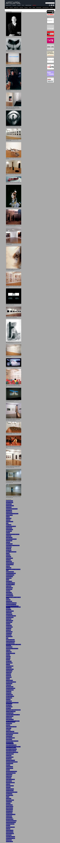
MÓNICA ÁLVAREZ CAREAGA (11, 615)
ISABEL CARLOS (8, 705)
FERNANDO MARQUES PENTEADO (11, 508)
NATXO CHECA (8, 548)
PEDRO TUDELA (8, 661)
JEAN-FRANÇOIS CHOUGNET (11, 822)
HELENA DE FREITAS (9, 768)
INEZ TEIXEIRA (8, 567)
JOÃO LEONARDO (9, 601)
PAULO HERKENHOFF (9, 716)
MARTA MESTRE (8, 667)
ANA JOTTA (8, 664)
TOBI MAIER (8, 725)
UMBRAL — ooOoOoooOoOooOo (11, 551)
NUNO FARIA (8, 699)
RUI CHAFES (8, 650)
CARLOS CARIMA (9, 510)
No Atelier (51, 7)
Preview (30, 7)
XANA (7, 638)
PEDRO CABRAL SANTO (10, 696)
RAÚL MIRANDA (9, 612)
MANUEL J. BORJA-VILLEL (10, 836)
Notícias (7, 7)
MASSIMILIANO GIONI (9, 719)
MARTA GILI (8, 765)
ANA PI (7, 523)
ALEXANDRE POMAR (9, 806)
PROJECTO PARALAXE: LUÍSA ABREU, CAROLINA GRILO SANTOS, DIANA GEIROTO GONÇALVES (13, 607)
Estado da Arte (16, 7)
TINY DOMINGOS (9, 776)
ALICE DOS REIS (8, 507)
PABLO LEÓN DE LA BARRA (10, 814)
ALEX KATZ (8, 659)
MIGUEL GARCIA (9, 633)
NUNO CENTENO (9, 625)
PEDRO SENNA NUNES (9, 564)
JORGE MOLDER (8, 677)
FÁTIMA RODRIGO (9, 540)
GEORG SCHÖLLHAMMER (10, 827)
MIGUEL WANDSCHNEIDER (10, 688)
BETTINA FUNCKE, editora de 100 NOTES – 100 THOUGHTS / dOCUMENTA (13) (13, 747)
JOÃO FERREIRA (8, 672)
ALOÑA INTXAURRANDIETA (10, 773)
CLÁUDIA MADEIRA (9, 587)
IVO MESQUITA (8, 798)
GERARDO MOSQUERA (10, 785)
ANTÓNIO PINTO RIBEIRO (10, 782)
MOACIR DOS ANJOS (9, 766)
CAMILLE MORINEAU (9, 686)
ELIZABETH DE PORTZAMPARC (11, 726)
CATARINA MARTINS (9, 734)
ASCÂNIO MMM (8, 518)
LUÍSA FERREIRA (9, 561)
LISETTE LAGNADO (9, 811)
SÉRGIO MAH (8, 803)
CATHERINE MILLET (9, 808)
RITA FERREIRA (8, 586)
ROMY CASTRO (8, 524)
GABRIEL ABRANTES (9, 795)
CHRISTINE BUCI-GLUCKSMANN (11, 771)
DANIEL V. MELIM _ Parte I (10, 584)
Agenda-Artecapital (28, 5)
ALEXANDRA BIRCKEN (10, 505)
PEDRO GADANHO (9, 793)
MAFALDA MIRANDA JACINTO (11, 604)
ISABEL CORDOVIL (9, 543)
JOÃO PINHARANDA (9, 809)
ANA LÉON (8, 516)
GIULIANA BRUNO (9, 683)
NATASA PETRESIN (9, 812)
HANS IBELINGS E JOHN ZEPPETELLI (12, 513)
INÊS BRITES (8, 599)
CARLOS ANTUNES (9, 636)
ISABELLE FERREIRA (9, 502)
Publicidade (14, 5)
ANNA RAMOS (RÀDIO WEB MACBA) (12, 733)
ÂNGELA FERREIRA (9, 694)
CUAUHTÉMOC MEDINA (10, 731)
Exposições (21, 7)
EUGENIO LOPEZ (9, 701)
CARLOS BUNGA (9, 504)
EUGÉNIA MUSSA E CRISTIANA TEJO (12, 648)
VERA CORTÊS (8, 630)
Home (23, 5)
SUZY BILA (8, 566)
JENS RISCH (8, 542)
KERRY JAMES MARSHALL (10, 653)
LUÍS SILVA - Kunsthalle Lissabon (11, 750)
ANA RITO (7, 553)
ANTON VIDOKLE (9, 723)
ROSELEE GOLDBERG (9, 666)
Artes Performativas (46, 7)
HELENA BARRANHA (9, 763)
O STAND (7, 579)
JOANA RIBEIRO (8, 578)
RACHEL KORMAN (9, 614)
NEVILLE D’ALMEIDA (9, 713)
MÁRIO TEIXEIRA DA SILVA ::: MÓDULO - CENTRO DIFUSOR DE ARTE (12, 721)
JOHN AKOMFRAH (9, 622)
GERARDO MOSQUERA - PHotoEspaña (12, 752)
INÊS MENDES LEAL (9, 558)
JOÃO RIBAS (8, 828)
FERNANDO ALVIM (9, 817)
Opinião (34, 7)
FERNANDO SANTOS (9, 529)
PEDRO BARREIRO (9, 589)
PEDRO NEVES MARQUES (10, 639)
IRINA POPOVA (8, 685)
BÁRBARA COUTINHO (9, 757)
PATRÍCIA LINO (8, 609)
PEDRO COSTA (8, 708)
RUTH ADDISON (8, 755)
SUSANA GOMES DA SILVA (10, 760)
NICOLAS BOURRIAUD (9, 669)
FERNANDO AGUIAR (9, 576)
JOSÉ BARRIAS (8, 675)
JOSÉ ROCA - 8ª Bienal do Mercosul (11, 749)
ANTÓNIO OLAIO (9, 592)
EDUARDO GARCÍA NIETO (10, 779)
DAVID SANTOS (8, 777)
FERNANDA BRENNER (9, 617)
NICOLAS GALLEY (9, 736)
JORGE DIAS (8, 825)
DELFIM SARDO (8, 693)
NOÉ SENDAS (8, 656)
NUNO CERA (8, 623)
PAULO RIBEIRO (8, 651)
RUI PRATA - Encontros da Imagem (11, 745)
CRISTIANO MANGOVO (10, 571)
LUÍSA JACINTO (8, 628)
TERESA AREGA (8, 550)
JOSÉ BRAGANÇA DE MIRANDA (11, 539)
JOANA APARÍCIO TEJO (10, 611)
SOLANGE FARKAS (9, 670)
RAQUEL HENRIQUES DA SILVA (11, 820)
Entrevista (11, 7)
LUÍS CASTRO (8, 559)
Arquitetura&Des (38, 7)
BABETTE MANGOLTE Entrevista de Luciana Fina (10, 743)
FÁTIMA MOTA (8, 556)
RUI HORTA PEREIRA (9, 620)
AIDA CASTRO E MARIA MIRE (11, 526)
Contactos (19, 5)
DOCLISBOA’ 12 (8, 728)
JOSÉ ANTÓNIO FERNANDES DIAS (11, 792)
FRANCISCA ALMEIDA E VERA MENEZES (12, 545)
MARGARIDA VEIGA (9, 841)
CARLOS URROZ (8, 758)
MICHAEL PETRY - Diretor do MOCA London (13, 714)
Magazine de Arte (8, 5)
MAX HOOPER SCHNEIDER (10, 641)
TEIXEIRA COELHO (9, 706)
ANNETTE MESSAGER (9, 819)
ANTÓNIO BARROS (9, 631)
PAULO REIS (8, 784)
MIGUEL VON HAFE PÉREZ (10, 838)
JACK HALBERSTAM (9, 680)
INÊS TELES (8, 532)
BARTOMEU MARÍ (9, 739)
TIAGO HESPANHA (9, 774)
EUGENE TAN (8, 787)
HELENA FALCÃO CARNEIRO (11, 573)
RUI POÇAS (8, 678)
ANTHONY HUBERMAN (10, 800)
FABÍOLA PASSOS (9, 531)
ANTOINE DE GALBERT (10, 833)
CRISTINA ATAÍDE (9, 581)
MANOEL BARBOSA (9, 594)
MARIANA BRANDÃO (9, 595)
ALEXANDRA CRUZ (9, 515)
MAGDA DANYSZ (9, 801)
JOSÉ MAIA (8, 769)
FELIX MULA (8, 658)
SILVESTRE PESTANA (9, 521)
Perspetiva (26, 7)
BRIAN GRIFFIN (8, 691)
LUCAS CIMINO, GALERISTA (10, 711)
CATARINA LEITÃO (9, 537)
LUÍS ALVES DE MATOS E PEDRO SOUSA (12, 534)
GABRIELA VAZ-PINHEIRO (10, 737)
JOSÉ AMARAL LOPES (9, 830)
